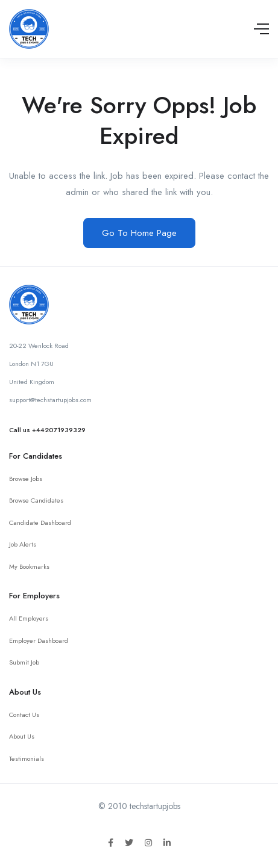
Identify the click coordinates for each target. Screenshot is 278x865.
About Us (21, 736)
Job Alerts (22, 544)
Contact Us (24, 714)
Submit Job (24, 662)
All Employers (28, 618)
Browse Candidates (36, 500)
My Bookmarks (29, 566)
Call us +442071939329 (47, 430)
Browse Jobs (25, 478)
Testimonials (26, 758)
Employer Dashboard (38, 640)
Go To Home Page (139, 233)
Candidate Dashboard (40, 522)
